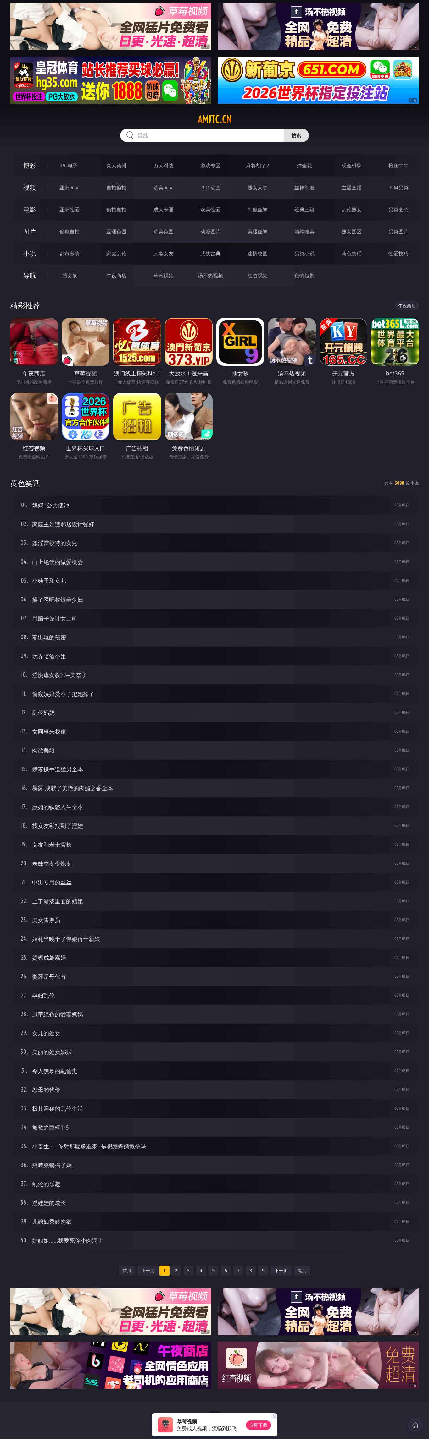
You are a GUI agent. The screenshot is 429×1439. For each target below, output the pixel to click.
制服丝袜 (258, 209)
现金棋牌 (352, 165)
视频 (29, 187)
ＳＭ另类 (398, 187)
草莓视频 (163, 275)
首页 (127, 1270)
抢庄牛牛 (398, 165)
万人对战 (163, 165)
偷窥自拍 (69, 231)
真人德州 (116, 165)
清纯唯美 (304, 231)
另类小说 (304, 253)
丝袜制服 (304, 187)
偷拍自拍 (116, 209)
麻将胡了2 (257, 165)
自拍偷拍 (116, 187)
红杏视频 (258, 275)
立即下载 (258, 1425)
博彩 (29, 165)
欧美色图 (163, 231)
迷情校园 (258, 253)
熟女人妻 (258, 187)
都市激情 (69, 253)
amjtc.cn (215, 119)
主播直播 (352, 187)
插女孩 (69, 275)
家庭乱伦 (116, 253)
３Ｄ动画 (210, 187)
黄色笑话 (352, 253)
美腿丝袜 (258, 231)
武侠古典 (210, 253)
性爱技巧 (398, 253)
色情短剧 (304, 275)
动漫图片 (210, 231)
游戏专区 (210, 165)
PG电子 (69, 165)
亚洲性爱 (69, 209)
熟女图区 (352, 231)
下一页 (281, 1270)
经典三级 (304, 209)
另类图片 (398, 231)
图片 (29, 231)
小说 (29, 253)
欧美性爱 (210, 209)
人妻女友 (163, 253)
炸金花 (304, 165)
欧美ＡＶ (163, 187)
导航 (29, 275)
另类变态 (398, 209)
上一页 (147, 1270)
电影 (29, 209)
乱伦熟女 (352, 209)
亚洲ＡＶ (69, 187)
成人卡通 (163, 209)
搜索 (296, 135)
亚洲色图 (116, 231)
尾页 (302, 1270)
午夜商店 (116, 275)
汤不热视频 (210, 275)
